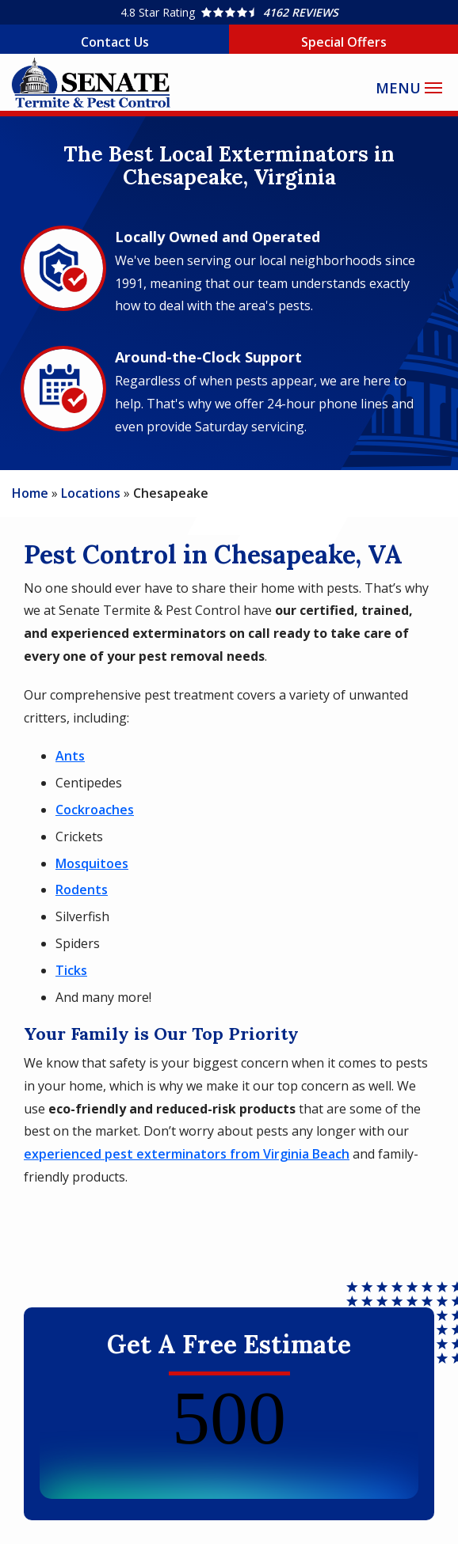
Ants (70, 755)
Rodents (81, 889)
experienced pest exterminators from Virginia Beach (186, 1154)
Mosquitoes (91, 863)
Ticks (71, 970)
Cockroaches (94, 809)
